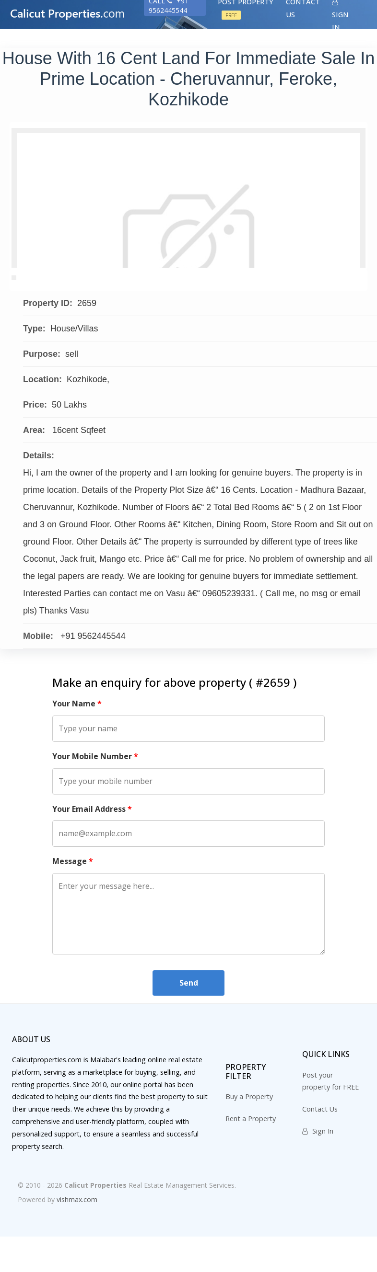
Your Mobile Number (95, 791)
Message (72, 896)
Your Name (77, 739)
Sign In (317, 1166)
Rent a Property (250, 1153)
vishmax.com (77, 1234)
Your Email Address (92, 844)
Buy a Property (249, 1131)
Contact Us (320, 1144)
